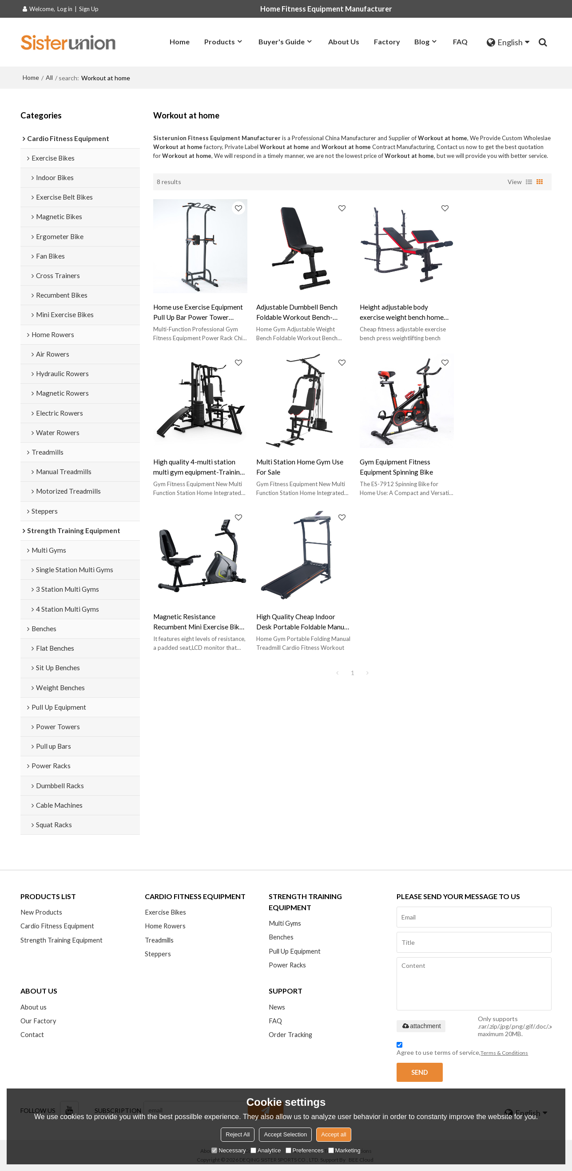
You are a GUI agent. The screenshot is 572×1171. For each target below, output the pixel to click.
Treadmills (159, 940)
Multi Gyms (285, 923)
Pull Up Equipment (295, 951)
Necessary (228, 1150)
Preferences (305, 1150)
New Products (41, 912)
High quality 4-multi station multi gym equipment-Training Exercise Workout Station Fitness (504, 311)
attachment (421, 1026)
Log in (64, 8)
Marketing (344, 1150)
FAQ (460, 41)
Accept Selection (285, 1134)
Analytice (265, 1150)
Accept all (333, 1134)
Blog (421, 41)
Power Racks (287, 965)
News (277, 1007)
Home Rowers (165, 926)
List (529, 181)
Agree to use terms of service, (462, 1050)
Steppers (158, 954)
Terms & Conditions (504, 1052)
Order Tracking (291, 1035)
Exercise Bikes (165, 912)
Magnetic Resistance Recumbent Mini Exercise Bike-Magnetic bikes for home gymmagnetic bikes (403, 464)
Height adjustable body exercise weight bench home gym (399, 311)
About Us (343, 41)
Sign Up (89, 8)
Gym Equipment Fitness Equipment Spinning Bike (291, 464)
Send (419, 1072)
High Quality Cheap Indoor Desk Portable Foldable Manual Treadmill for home (499, 464)
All (49, 77)
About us (33, 1007)
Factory (387, 41)
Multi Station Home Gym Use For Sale (196, 464)
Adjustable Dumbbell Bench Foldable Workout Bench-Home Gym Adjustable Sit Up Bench (298, 311)
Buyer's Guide (281, 41)
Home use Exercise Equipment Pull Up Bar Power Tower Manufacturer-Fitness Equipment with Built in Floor (198, 311)
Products (219, 41)
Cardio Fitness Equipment (57, 926)
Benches (281, 937)
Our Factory (38, 1021)
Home (180, 41)
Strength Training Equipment (61, 940)
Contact (32, 1035)
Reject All (238, 1134)
